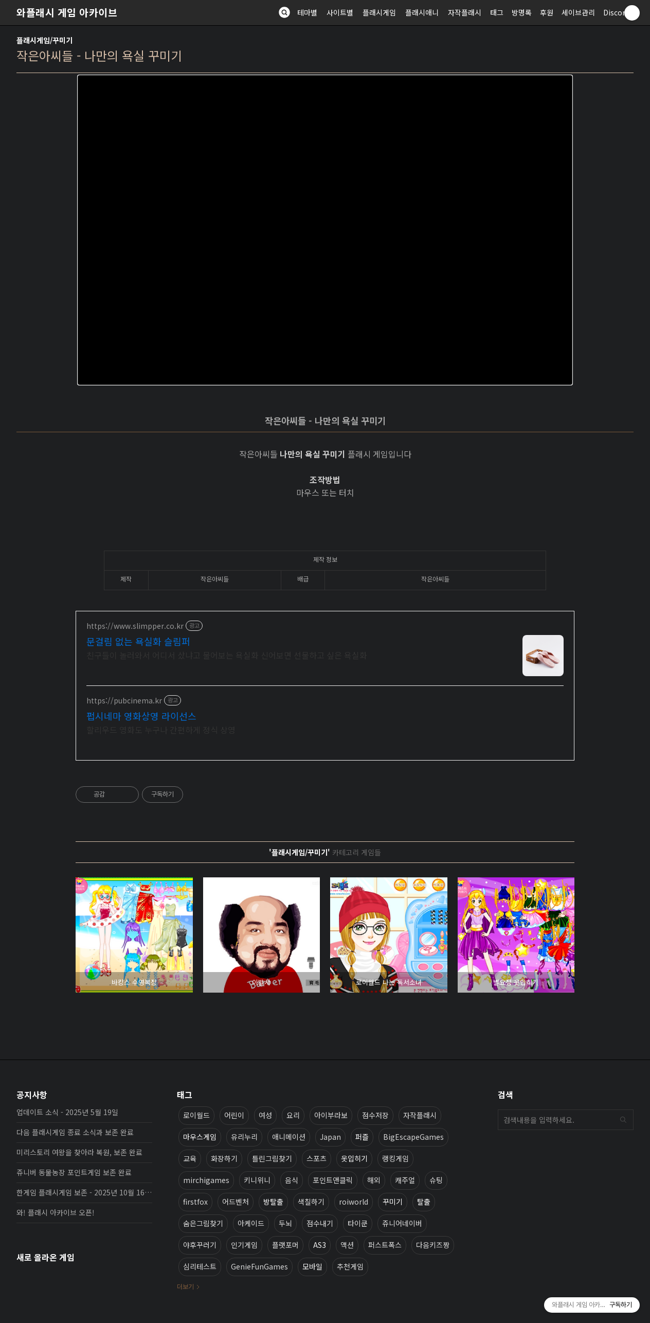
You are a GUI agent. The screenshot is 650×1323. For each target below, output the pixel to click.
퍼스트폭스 (385, 1245)
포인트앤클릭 (333, 1180)
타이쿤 (358, 1223)
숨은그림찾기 (203, 1223)
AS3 (319, 1245)
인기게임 (244, 1245)
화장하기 (224, 1158)
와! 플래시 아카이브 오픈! (55, 1212)
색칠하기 (311, 1201)
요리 (293, 1115)
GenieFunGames (259, 1266)
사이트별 (340, 12)
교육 (189, 1158)
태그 (496, 12)
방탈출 (273, 1201)
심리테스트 (199, 1266)
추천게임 (350, 1266)
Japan (330, 1137)
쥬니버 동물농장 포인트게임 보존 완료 (74, 1172)
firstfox (195, 1201)
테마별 (307, 12)
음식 (291, 1180)
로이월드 (196, 1115)
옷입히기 (354, 1158)
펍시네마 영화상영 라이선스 (141, 716)
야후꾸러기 (199, 1245)
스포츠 (316, 1158)
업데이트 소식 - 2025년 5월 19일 (67, 1112)
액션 (347, 1245)
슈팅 (436, 1180)
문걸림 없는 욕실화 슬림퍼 (138, 641)
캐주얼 (405, 1180)
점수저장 (375, 1115)
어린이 (234, 1115)
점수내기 (319, 1223)
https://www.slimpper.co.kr (135, 626)
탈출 (423, 1201)
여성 (265, 1115)
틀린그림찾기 (272, 1158)
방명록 (522, 12)
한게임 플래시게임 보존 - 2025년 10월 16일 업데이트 (84, 1192)
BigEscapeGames (413, 1137)
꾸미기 (393, 1201)
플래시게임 (379, 12)
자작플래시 (464, 12)
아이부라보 (331, 1115)
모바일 (312, 1266)
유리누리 (244, 1137)
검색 (623, 1120)
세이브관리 (578, 12)
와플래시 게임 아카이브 (66, 12)
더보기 (185, 1286)
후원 (546, 12)
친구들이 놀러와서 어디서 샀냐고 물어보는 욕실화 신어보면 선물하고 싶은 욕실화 (226, 655)
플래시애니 (422, 12)
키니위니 (257, 1180)
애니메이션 (288, 1137)
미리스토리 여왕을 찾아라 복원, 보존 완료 (79, 1152)
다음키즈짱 (432, 1245)
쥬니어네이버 (402, 1223)
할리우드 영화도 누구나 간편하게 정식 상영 (161, 729)
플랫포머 (285, 1245)
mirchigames (206, 1180)
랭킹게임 (395, 1158)
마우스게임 (199, 1137)
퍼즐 (362, 1137)
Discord (616, 12)
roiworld (353, 1201)
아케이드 (251, 1223)
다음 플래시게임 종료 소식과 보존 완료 (75, 1132)
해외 (374, 1180)
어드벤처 (235, 1201)
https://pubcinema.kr (124, 700)
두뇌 (285, 1223)
